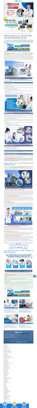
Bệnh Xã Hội (6, 373)
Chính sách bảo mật (18, 342)
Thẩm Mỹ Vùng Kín (7, 372)
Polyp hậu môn (6, 393)
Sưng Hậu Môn (6, 392)
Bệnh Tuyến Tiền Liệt (7, 348)
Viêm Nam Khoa (6, 358)
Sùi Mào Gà (5, 374)
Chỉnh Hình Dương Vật (7, 356)
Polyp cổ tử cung (6, 361)
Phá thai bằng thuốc (7, 395)
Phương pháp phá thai (7, 396)
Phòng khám (6, 371)
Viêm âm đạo (6, 360)
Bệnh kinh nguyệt (6, 365)
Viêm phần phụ (6, 366)
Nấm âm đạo (6, 364)
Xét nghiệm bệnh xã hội (7, 377)
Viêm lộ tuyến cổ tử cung (8, 363)
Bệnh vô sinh (6, 369)
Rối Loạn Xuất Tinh (7, 350)
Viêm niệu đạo (6, 362)
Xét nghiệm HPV (6, 381)
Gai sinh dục (6, 375)
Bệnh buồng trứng (7, 367)
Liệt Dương (5, 353)
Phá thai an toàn (6, 397)
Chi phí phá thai (6, 398)
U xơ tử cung (6, 370)
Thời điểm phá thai (7, 399)
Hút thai (5, 400)
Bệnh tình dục (6, 379)
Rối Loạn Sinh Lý (6, 355)
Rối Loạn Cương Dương (8, 352)
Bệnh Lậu (5, 376)
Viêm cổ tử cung (6, 368)
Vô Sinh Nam (6, 354)
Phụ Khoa (5, 359)
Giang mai (5, 380)
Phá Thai (5, 394)
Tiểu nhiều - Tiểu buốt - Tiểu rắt (9, 357)
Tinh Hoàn (5, 349)
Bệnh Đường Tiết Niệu (7, 351)
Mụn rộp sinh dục (6, 378)
